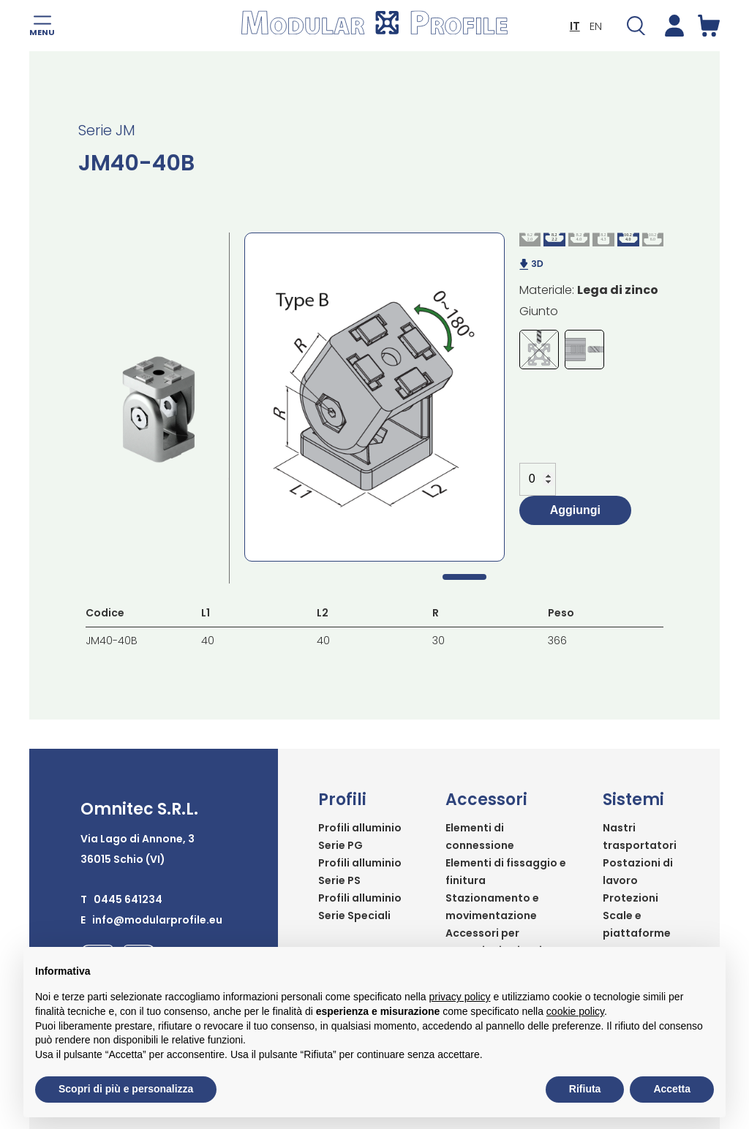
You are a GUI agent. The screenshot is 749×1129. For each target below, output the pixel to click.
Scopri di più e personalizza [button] (126, 1089)
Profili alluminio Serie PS (360, 872)
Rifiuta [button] (585, 1089)
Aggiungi (575, 510)
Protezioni (630, 898)
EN (596, 25)
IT (575, 25)
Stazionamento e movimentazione (492, 907)
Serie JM (106, 130)
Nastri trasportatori (640, 836)
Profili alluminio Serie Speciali (360, 907)
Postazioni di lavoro (638, 872)
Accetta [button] (671, 1089)
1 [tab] (464, 577)
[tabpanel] (374, 397)
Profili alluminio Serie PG (360, 836)
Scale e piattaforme (637, 924)
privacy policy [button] (460, 996)
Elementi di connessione (479, 836)
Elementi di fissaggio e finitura (505, 872)
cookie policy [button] (575, 1011)
